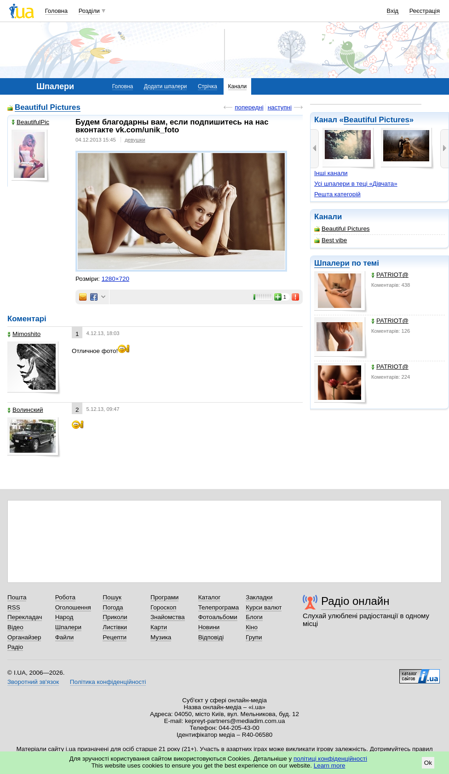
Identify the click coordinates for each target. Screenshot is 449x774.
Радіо (15, 646)
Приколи (115, 617)
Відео (15, 627)
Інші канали (331, 173)
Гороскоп (163, 607)
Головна (56, 10)
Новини (209, 627)
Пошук (112, 597)
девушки (135, 139)
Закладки (259, 597)
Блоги (254, 617)
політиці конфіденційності (330, 758)
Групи (254, 637)
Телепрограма (218, 607)
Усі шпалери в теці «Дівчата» (355, 183)
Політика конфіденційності (108, 681)
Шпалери (332, 263)
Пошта (16, 597)
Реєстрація (424, 10)
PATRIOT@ (390, 274)
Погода (113, 607)
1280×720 (115, 278)
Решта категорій (337, 194)
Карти (158, 627)
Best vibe (330, 240)
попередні (249, 107)
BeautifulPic (30, 122)
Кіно (252, 627)
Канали (237, 86)
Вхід (393, 10)
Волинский (25, 409)
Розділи (89, 10)
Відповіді (211, 637)
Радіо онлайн (355, 601)
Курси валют (264, 607)
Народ (64, 617)
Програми (164, 597)
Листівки (115, 627)
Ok (428, 762)
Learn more (329, 765)
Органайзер (24, 637)
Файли (64, 637)
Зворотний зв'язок (33, 681)
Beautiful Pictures (376, 119)
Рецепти (115, 637)
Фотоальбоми (217, 617)
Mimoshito (23, 333)
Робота (65, 597)
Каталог (209, 597)
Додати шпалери (165, 86)
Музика (160, 637)
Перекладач (24, 617)
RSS (13, 607)
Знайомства (167, 617)
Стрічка (207, 86)
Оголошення (73, 607)
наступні (280, 107)
